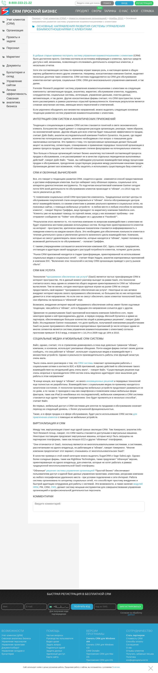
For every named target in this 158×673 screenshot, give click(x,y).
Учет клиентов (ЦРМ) (12, 635)
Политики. (116, 667)
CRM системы (85, 363)
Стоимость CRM (134, 638)
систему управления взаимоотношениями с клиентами (103, 55)
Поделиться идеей (55, 647)
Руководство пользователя (59, 638)
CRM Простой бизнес (34, 11)
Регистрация (144, 3)
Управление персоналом (14, 641)
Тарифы (110, 11)
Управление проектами (13, 644)
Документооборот (10, 647)
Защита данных (54, 651)
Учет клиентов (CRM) (55, 18)
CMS (53, 487)
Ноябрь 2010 (116, 18)
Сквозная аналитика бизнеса (16, 638)
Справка (147, 11)
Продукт (82, 11)
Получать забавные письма (140, 654)
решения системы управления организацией (70, 470)
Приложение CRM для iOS (99, 660)
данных (131, 614)
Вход (124, 3)
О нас (123, 11)
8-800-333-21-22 (20, 2)
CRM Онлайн (93, 651)
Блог (134, 11)
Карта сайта (52, 657)
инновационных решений (99, 381)
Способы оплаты (134, 641)
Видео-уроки (52, 641)
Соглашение (132, 644)
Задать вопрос (53, 644)
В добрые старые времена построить (53, 55)
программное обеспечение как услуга (67, 276)
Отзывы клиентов (135, 651)
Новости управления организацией (88, 18)
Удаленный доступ (55, 654)
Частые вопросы (54, 635)
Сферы (97, 9)
